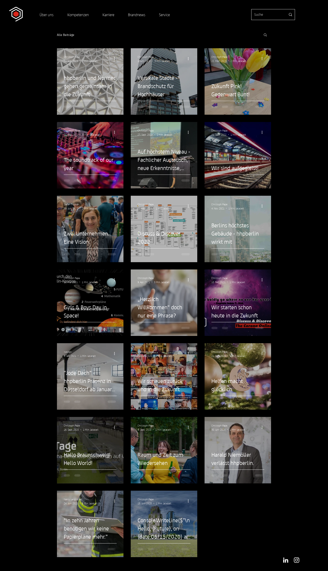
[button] (265, 35)
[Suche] (266, 14)
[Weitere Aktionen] (116, 58)
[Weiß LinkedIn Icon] (285, 560)
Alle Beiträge (65, 35)
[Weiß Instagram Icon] (296, 560)
